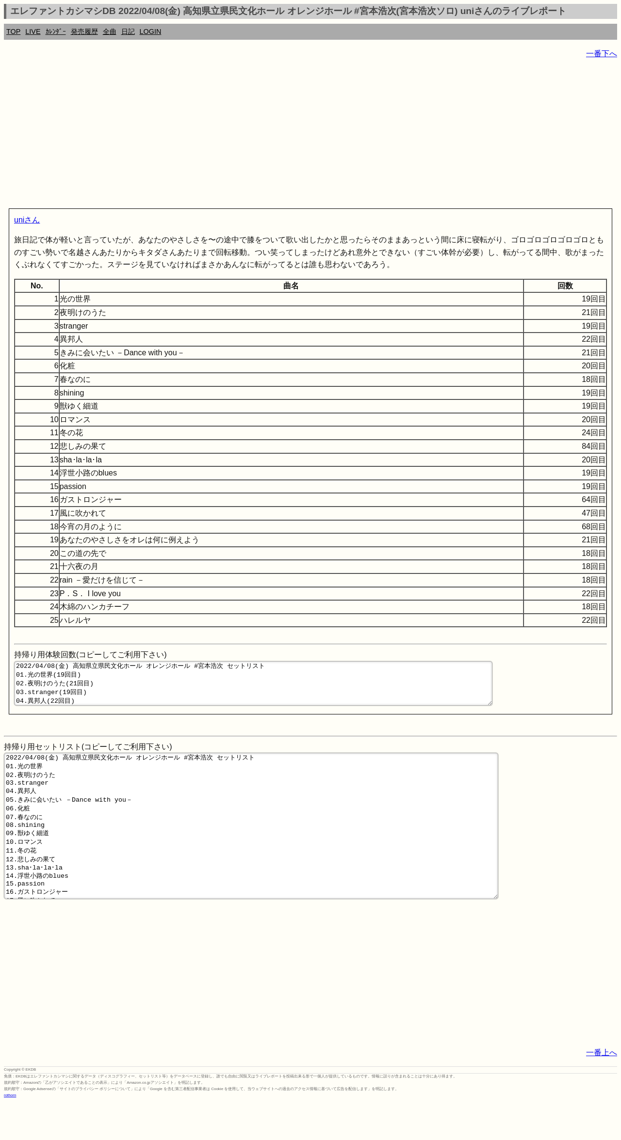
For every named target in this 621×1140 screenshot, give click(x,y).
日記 (128, 31)
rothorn (10, 1133)
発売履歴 (84, 31)
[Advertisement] (295, 136)
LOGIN (151, 31)
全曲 (109, 31)
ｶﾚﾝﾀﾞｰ (56, 31)
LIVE (32, 31)
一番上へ (601, 1090)
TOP (13, 31)
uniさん (27, 220)
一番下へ (601, 53)
